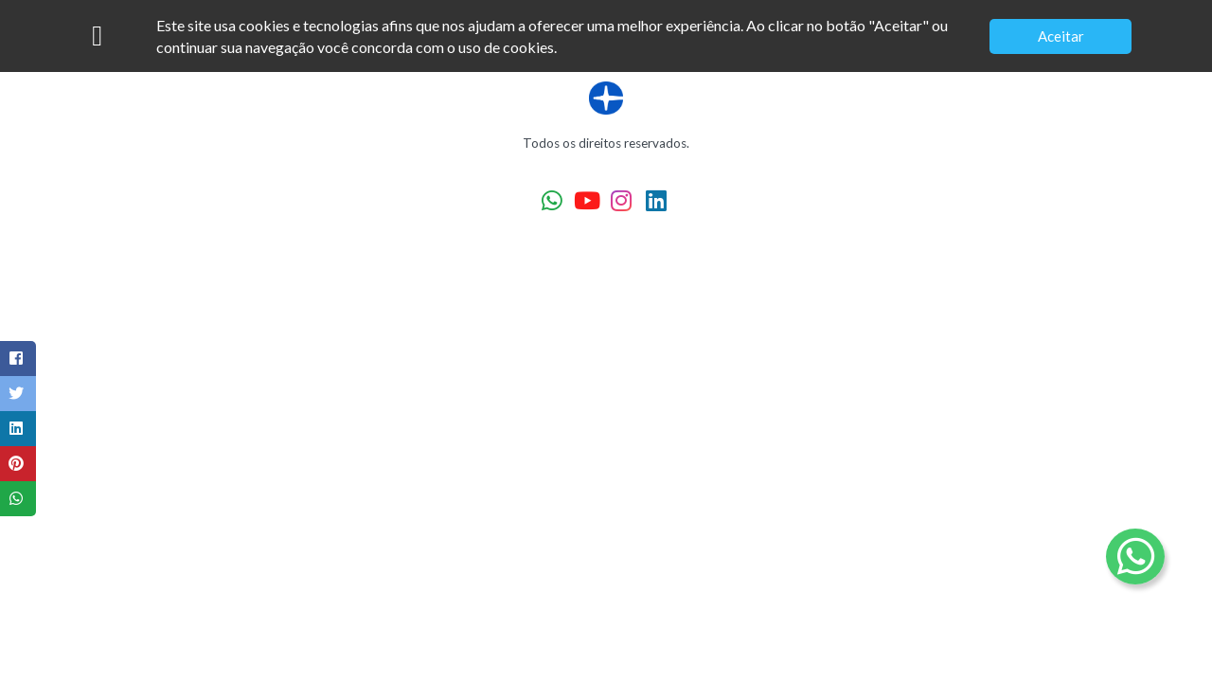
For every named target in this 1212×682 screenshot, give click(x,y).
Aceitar (1061, 36)
